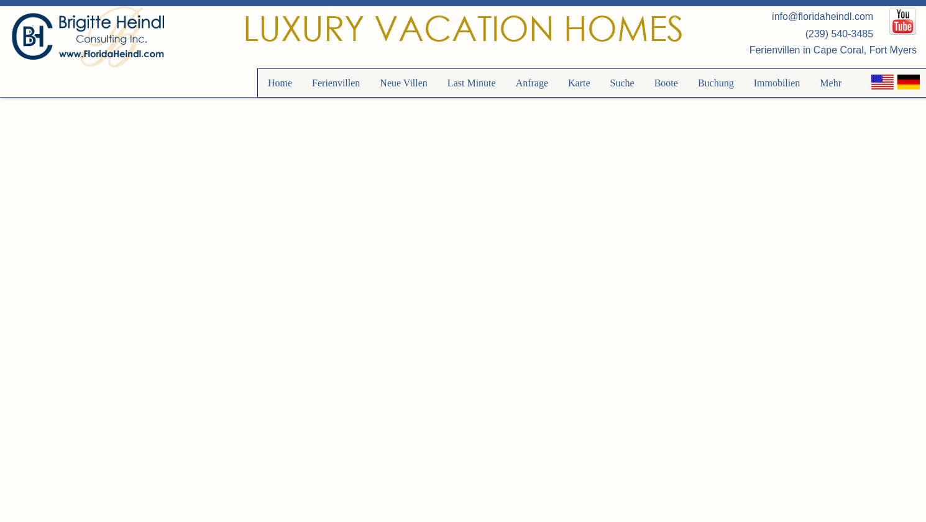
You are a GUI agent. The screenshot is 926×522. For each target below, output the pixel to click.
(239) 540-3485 (839, 34)
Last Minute (471, 83)
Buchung (716, 83)
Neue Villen (404, 83)
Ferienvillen (336, 83)
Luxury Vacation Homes (463, 28)
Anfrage (532, 83)
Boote (666, 83)
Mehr (830, 83)
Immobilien (777, 83)
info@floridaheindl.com (822, 16)
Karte (579, 83)
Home (280, 83)
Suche (622, 83)
